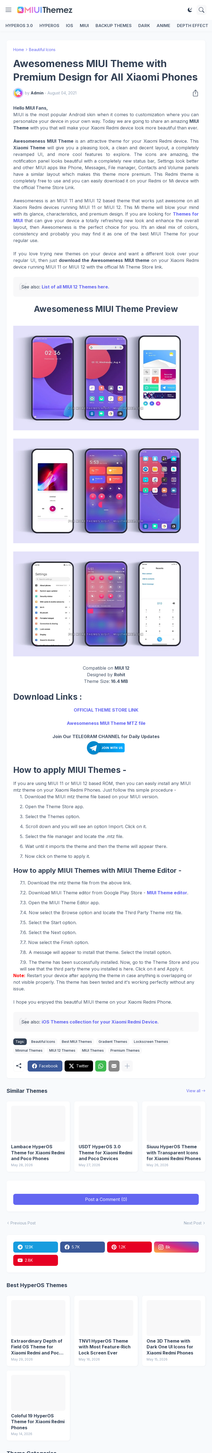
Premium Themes (125, 1050)
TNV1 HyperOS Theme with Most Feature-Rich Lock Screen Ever (105, 1347)
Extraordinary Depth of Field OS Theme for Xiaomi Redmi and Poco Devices (36, 1347)
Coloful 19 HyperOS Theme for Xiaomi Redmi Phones (38, 1421)
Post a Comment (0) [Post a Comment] (106, 1199)
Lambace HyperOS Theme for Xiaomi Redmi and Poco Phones (38, 1152)
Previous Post (23, 1223)
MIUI (84, 25)
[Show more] (127, 1066)
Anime (163, 25)
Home (18, 49)
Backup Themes (114, 25)
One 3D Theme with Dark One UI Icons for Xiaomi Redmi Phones (170, 1347)
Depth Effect (192, 25)
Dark (144, 25)
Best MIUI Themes (77, 1042)
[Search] (201, 10)
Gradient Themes (113, 1042)
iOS (69, 25)
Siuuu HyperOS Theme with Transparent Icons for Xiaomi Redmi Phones (174, 1152)
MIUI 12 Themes (62, 1050)
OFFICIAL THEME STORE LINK (106, 710)
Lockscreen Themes (151, 1042)
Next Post (193, 1223)
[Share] (194, 93)
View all (193, 1090)
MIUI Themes (93, 1050)
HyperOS (49, 25)
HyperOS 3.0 (19, 25)
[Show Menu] (8, 10)
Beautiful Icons (42, 49)
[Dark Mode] (190, 10)
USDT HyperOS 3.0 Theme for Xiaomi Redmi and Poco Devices (105, 1152)
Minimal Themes (29, 1050)
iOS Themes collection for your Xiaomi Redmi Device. (100, 1022)
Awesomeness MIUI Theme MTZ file (106, 723)
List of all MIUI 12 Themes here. (75, 287)
